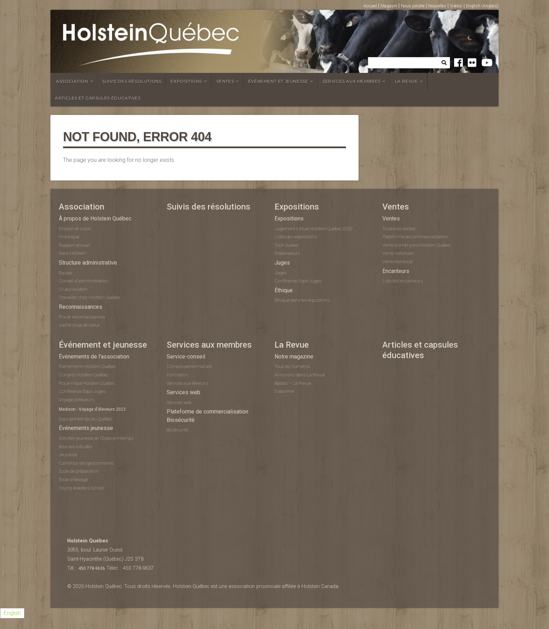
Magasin (389, 6)
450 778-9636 (91, 568)
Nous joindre (412, 6)
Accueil (370, 6)
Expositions (186, 81)
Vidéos (456, 6)
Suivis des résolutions (131, 81)
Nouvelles (437, 6)
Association (72, 81)
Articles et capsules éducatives (98, 98)
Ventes (225, 81)
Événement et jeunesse (278, 81)
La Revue (406, 81)
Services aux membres (351, 81)
